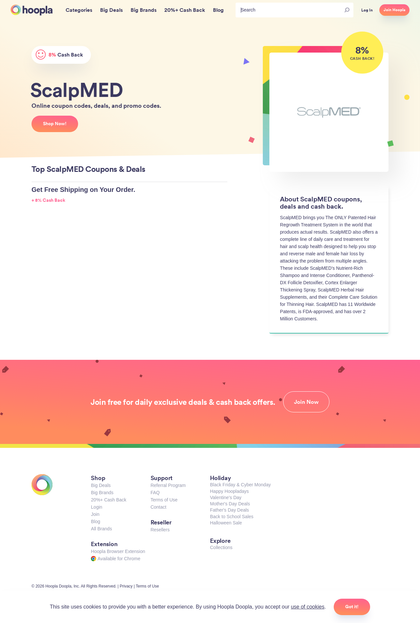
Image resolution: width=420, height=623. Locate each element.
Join (95, 514)
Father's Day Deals (229, 510)
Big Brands (102, 492)
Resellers (160, 529)
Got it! (352, 606)
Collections (221, 547)
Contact (158, 507)
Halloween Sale (226, 522)
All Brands (101, 528)
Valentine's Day (226, 497)
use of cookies (307, 607)
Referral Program (168, 485)
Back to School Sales (231, 516)
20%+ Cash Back (108, 499)
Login (96, 507)
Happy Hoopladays (229, 491)
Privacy (126, 586)
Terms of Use (164, 499)
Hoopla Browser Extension (118, 551)
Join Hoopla (394, 10)
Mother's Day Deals (230, 503)
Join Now (306, 401)
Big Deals (101, 485)
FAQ (155, 492)
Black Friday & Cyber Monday (240, 484)
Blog (95, 521)
